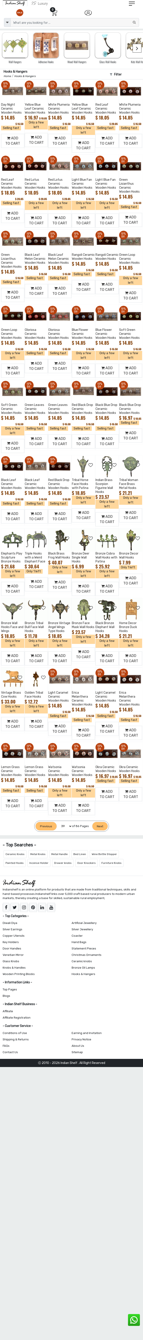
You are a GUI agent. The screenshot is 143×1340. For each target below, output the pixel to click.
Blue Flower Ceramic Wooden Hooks (82, 334)
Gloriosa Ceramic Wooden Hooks (35, 334)
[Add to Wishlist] (20, 90)
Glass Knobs (11, 961)
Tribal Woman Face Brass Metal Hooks (128, 484)
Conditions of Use (15, 1033)
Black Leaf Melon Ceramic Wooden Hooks (35, 259)
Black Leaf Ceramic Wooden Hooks (11, 484)
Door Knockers (86, 862)
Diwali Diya (10, 923)
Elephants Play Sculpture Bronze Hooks (11, 557)
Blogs (6, 995)
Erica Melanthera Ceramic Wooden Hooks (82, 698)
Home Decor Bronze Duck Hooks (128, 627)
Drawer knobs (63, 862)
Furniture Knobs (111, 862)
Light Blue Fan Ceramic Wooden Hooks (82, 184)
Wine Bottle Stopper (104, 854)
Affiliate (8, 1011)
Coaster (77, 935)
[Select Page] (64, 826)
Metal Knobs (38, 854)
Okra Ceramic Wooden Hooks (105, 769)
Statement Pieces (84, 948)
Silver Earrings (12, 929)
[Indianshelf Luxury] (39, 3)
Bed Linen (79, 854)
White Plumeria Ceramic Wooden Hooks (59, 108)
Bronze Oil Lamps (83, 967)
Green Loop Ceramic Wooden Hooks (129, 259)
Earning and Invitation (87, 1033)
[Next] (100, 826)
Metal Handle (59, 854)
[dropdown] (7, 22)
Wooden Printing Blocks (19, 974)
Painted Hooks (15, 862)
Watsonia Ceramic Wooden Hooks (58, 771)
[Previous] (46, 826)
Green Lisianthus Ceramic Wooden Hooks (129, 186)
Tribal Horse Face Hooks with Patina (80, 484)
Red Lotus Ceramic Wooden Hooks (35, 184)
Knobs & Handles (14, 967)
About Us (78, 1045)
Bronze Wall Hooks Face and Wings (12, 627)
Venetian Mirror (13, 955)
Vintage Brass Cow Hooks (11, 695)
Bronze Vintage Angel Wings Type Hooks (59, 627)
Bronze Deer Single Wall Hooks (80, 557)
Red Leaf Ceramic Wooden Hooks (105, 108)
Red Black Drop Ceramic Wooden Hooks (82, 409)
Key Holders (11, 942)
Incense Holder (38, 862)
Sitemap (77, 1052)
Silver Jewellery (82, 929)
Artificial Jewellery (84, 923)
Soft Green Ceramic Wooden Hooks (129, 334)
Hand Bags (79, 942)
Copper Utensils (14, 935)
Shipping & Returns (16, 1039)
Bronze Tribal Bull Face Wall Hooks (34, 627)
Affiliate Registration (17, 1017)
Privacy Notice (81, 1039)
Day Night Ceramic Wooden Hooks (11, 108)
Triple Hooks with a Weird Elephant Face (35, 557)
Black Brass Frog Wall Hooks (59, 555)
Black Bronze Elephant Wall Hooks (104, 627)
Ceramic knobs (82, 961)
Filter (116, 74)
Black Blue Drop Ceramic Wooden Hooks (106, 409)
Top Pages (10, 989)
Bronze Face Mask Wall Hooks (83, 625)
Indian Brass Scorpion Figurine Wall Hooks (104, 486)
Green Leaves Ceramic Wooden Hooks (35, 409)
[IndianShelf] (15, 3)
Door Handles (12, 948)
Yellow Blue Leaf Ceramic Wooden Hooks (35, 108)
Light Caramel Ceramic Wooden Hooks (58, 696)
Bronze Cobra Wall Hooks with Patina (106, 557)
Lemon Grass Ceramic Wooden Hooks (11, 771)
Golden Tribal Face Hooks (34, 695)
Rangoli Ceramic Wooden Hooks (83, 257)
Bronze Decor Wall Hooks (128, 555)
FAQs (6, 1045)
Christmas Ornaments (86, 955)
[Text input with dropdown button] (74, 22)
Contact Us (10, 1052)
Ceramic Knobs (15, 854)
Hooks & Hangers (83, 974)
